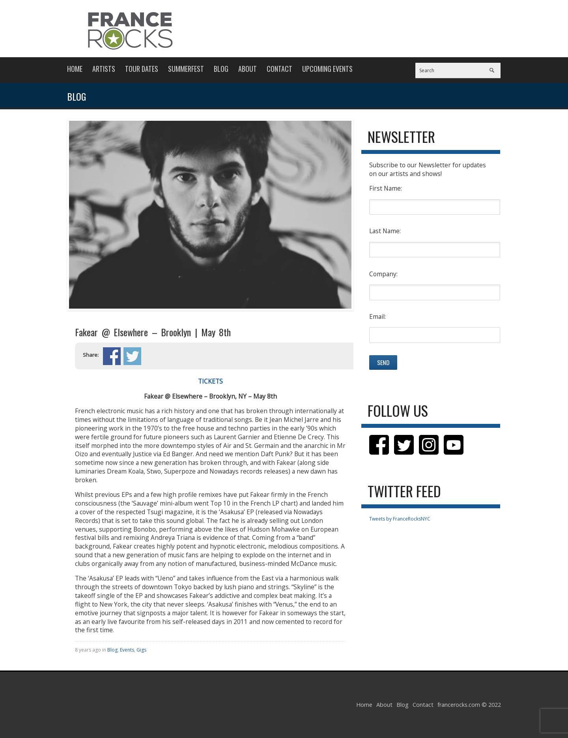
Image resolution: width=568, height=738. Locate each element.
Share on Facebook (112, 356)
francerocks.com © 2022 (469, 704)
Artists (103, 69)
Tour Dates (141, 69)
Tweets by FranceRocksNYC (399, 518)
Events (127, 649)
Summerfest (186, 69)
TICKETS (210, 381)
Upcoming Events (327, 69)
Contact (279, 69)
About (247, 69)
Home (74, 69)
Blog (221, 69)
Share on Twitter (132, 356)
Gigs (141, 649)
